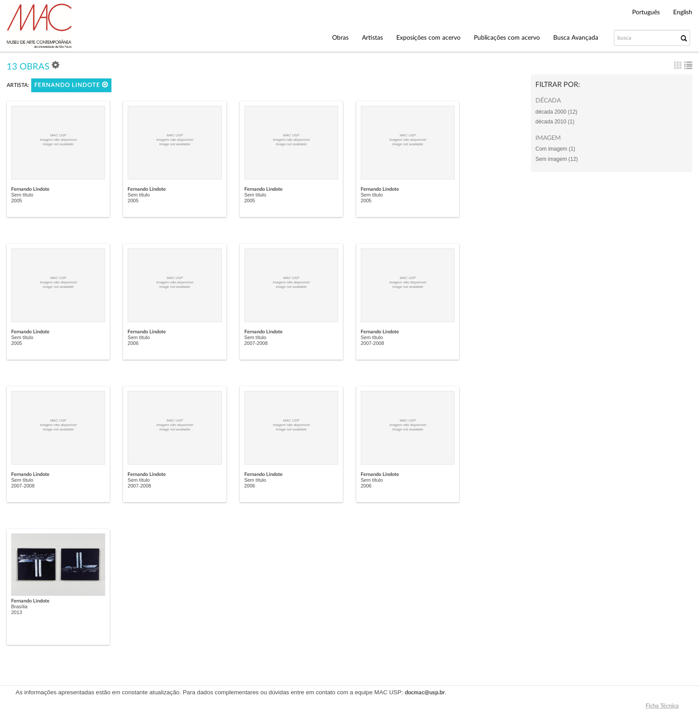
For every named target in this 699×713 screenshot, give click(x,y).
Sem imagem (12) (556, 159)
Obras (340, 38)
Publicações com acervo (507, 38)
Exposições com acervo (428, 38)
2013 (16, 612)
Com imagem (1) (555, 149)
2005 (16, 200)
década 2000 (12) (556, 112)
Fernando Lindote (71, 85)
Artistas (372, 38)
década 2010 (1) (554, 122)
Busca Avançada (575, 38)
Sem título (22, 194)
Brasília (19, 606)
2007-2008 (256, 343)
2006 (132, 343)
